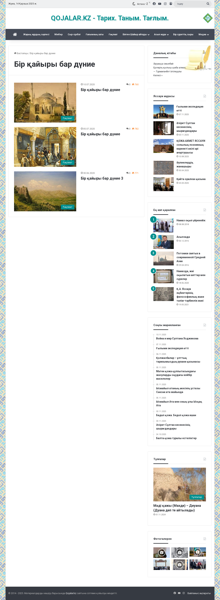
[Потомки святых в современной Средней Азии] (163, 258)
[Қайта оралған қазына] (163, 184)
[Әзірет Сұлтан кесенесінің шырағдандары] (163, 128)
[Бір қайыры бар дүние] (45, 102)
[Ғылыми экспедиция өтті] (163, 112)
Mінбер (58, 34)
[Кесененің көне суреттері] (179, 552)
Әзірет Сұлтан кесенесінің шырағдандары (187, 127)
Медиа (202, 34)
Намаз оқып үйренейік (191, 220)
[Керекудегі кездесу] (197, 552)
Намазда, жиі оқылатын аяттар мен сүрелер (191, 275)
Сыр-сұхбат (74, 34)
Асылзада (183, 236)
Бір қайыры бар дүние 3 (102, 178)
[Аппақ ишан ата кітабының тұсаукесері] (197, 564)
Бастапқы (21, 53)
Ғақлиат (113, 34)
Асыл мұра (160, 34)
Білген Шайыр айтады (135, 34)
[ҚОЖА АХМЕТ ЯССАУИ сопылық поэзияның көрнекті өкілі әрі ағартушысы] (163, 146)
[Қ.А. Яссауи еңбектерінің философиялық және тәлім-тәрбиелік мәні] (163, 294)
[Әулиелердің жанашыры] (163, 168)
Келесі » (157, 75)
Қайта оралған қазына (191, 179)
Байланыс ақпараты (199, 593)
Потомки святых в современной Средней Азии (191, 257)
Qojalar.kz (71, 593)
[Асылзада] (163, 242)
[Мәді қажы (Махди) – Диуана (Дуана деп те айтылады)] (179, 484)
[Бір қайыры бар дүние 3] (45, 191)
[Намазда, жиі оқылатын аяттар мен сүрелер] (163, 276)
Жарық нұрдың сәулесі (36, 34)
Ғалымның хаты (95, 34)
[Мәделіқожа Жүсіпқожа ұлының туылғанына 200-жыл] (161, 552)
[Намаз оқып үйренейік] (163, 225)
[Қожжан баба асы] (179, 564)
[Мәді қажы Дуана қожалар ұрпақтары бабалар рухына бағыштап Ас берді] (161, 564)
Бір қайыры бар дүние (100, 89)
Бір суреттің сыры (183, 34)
